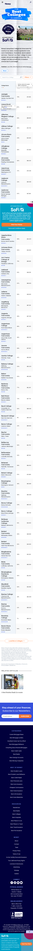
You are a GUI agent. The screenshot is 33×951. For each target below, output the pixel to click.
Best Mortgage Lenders (16, 737)
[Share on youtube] (21, 883)
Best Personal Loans (16, 781)
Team (16, 847)
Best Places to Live (16, 820)
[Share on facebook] (12, 883)
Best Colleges (16, 814)
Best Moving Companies (16, 760)
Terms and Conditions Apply (16, 228)
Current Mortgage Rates (16, 734)
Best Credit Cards (16, 751)
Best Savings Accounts (16, 757)
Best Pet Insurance (16, 830)
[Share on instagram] (18, 883)
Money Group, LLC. (19, 924)
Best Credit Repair (16, 777)
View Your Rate (26, 944)
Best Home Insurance (16, 790)
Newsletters (16, 807)
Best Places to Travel (16, 824)
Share (5, 70)
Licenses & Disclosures (16, 864)
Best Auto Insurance (16, 784)
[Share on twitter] (15, 883)
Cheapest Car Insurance (16, 787)
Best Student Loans (16, 771)
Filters (27, 77)
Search (30, 2)
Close (31, 84)
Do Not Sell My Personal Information (16, 857)
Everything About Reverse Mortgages (16, 747)
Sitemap (16, 870)
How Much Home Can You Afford (16, 741)
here (30, 66)
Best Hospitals (16, 817)
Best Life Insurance (16, 794)
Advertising (16, 867)
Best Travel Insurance (16, 827)
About (16, 841)
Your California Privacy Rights (16, 860)
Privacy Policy (16, 850)
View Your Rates (16, 224)
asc (3, 87)
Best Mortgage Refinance (16, 744)
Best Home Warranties (16, 797)
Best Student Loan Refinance (16, 774)
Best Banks (16, 754)
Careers (16, 873)
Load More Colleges (16, 641)
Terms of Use (16, 854)
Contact (16, 844)
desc (2, 87)
